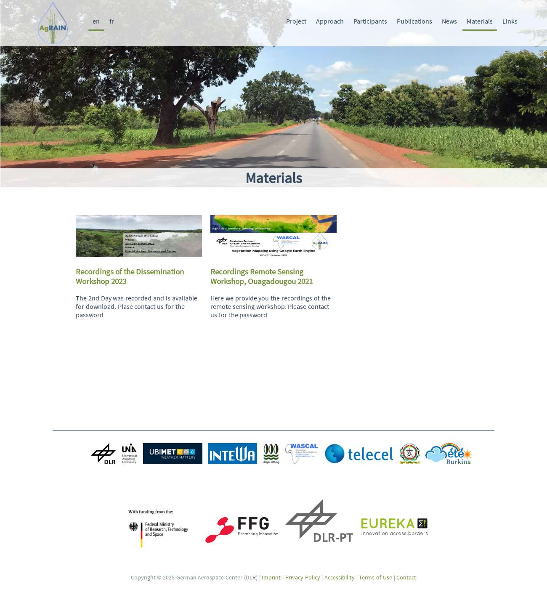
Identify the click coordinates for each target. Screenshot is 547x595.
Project (296, 21)
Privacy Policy (302, 577)
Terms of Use (375, 577)
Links (510, 21)
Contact (406, 577)
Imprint (271, 577)
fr (111, 21)
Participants (370, 21)
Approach (330, 21)
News (449, 21)
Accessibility (339, 577)
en (96, 21)
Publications (414, 21)
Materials (480, 21)
